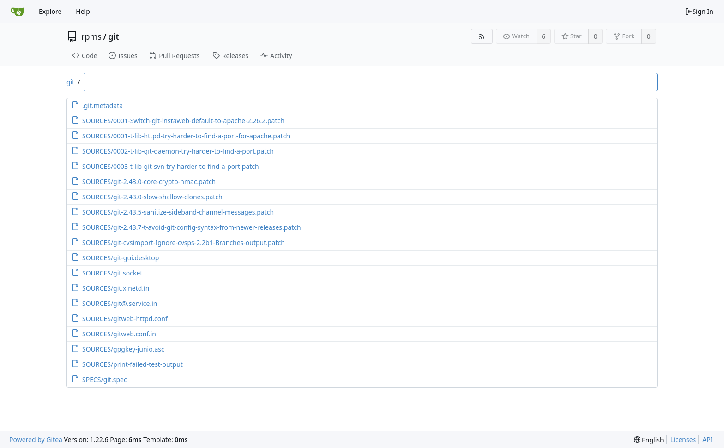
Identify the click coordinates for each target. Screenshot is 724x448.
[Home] (17, 11)
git (113, 36)
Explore (50, 11)
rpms (91, 36)
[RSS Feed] (482, 36)
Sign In (699, 11)
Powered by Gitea (35, 439)
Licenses (683, 439)
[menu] (649, 440)
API (707, 439)
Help (83, 11)
